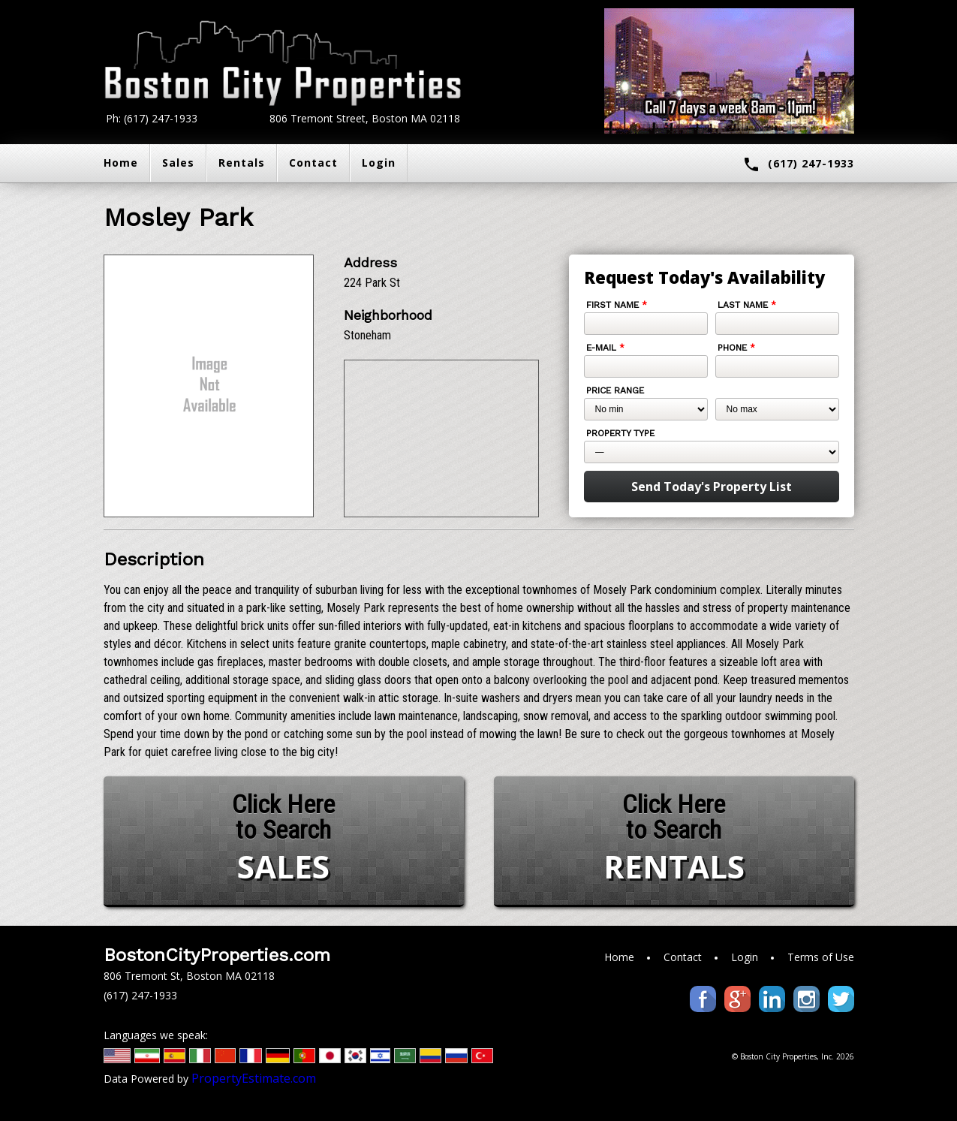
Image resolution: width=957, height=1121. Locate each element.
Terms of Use (820, 957)
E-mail (605, 347)
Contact (313, 162)
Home (121, 162)
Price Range (615, 390)
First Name (616, 305)
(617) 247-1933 (798, 164)
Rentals (241, 162)
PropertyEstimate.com (253, 1078)
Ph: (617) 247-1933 (151, 118)
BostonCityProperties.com (217, 955)
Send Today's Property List (711, 486)
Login (379, 162)
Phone (736, 347)
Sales (178, 162)
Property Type (620, 433)
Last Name (747, 305)
